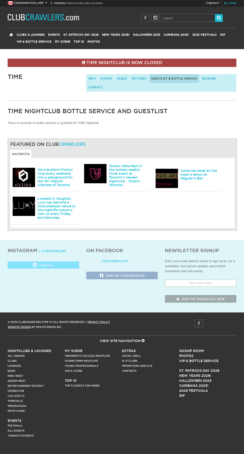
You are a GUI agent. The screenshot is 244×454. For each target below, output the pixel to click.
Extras (129, 351)
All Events (16, 430)
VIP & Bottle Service (34, 41)
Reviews (209, 78)
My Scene (62, 41)
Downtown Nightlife (81, 360)
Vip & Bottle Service (199, 361)
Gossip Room (191, 351)
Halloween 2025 (146, 34)
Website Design (19, 327)
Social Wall (131, 355)
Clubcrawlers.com (115, 261)
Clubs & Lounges (31, 34)
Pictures (139, 78)
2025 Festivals (204, 34)
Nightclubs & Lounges (29, 351)
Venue (122, 78)
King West (15, 375)
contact (95, 87)
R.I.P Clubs (129, 360)
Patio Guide (16, 410)
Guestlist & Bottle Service (174, 78)
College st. (16, 395)
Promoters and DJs (137, 365)
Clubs (12, 360)
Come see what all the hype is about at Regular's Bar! (198, 174)
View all (43, 265)
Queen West (17, 380)
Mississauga (17, 405)
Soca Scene (73, 370)
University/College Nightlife (87, 355)
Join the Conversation (122, 276)
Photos (93, 41)
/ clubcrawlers (52, 251)
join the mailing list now (201, 299)
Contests (129, 370)
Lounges (14, 365)
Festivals (15, 425)
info (92, 78)
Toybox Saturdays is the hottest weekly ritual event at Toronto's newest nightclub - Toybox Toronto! (125, 175)
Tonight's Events (21, 435)
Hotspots (21, 154)
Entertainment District (26, 385)
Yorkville (15, 400)
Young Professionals (81, 365)
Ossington (16, 390)
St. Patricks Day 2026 (81, 34)
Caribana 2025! (176, 34)
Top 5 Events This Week (82, 385)
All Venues (16, 355)
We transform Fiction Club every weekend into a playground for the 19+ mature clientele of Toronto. (55, 177)
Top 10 (79, 41)
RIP (222, 34)
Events (54, 34)
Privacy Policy (98, 322)
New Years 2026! (116, 34)
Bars (11, 370)
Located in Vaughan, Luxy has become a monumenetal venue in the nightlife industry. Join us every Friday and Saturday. (56, 208)
